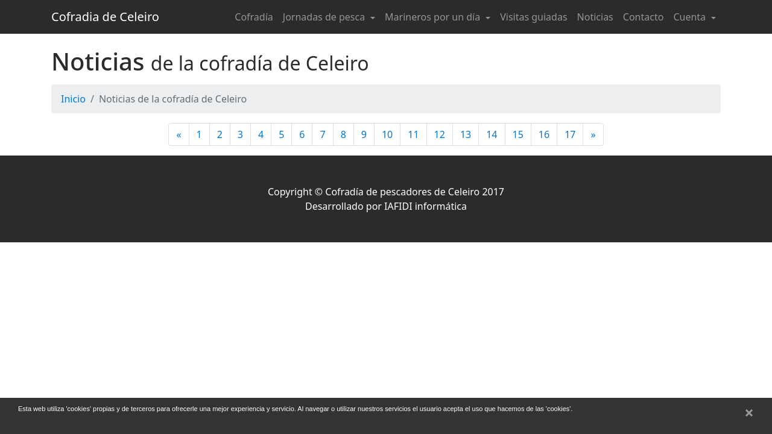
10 (387, 134)
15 (518, 134)
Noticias (595, 17)
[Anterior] (178, 134)
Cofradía (254, 17)
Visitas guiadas (533, 17)
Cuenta (690, 17)
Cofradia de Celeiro (105, 16)
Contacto (643, 17)
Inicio (73, 98)
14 (491, 134)
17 (570, 134)
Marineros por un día (433, 17)
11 (413, 134)
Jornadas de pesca (325, 17)
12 (439, 134)
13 (465, 134)
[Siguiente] (593, 134)
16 (544, 134)
